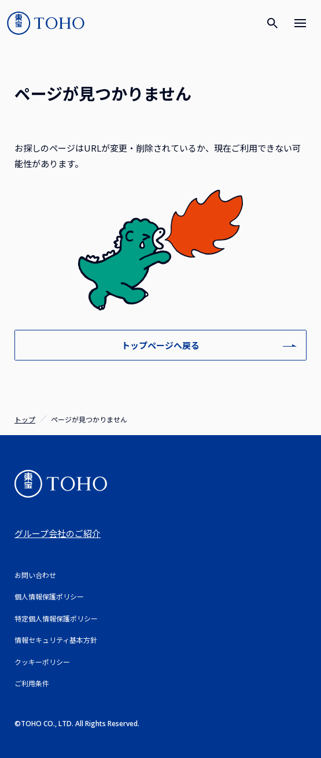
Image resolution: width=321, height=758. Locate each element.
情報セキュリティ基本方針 (55, 640)
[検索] (272, 23)
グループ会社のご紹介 (57, 533)
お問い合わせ (35, 575)
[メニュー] (300, 23)
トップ (24, 419)
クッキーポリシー (42, 662)
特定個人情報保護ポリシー (56, 618)
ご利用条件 (31, 683)
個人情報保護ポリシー (49, 596)
